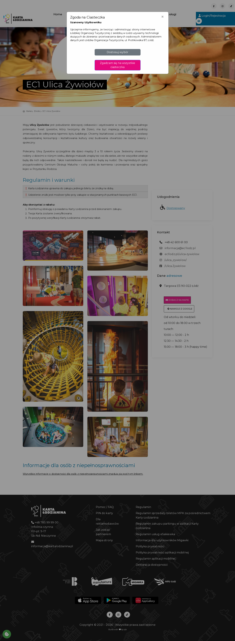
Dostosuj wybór (117, 52)
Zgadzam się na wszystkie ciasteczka (117, 65)
